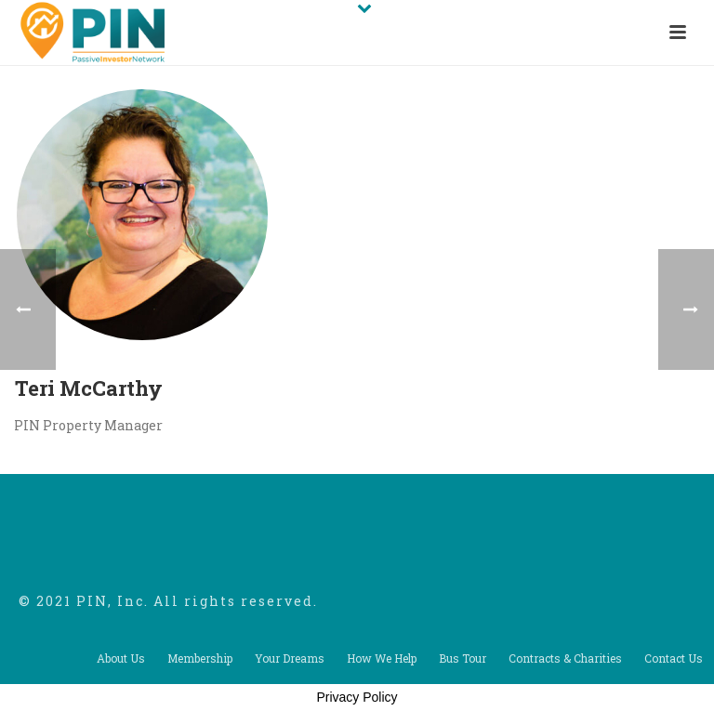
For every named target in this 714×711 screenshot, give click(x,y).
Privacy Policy (356, 697)
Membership (199, 658)
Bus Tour (462, 658)
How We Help (381, 658)
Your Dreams (289, 658)
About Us (121, 658)
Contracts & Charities (565, 658)
